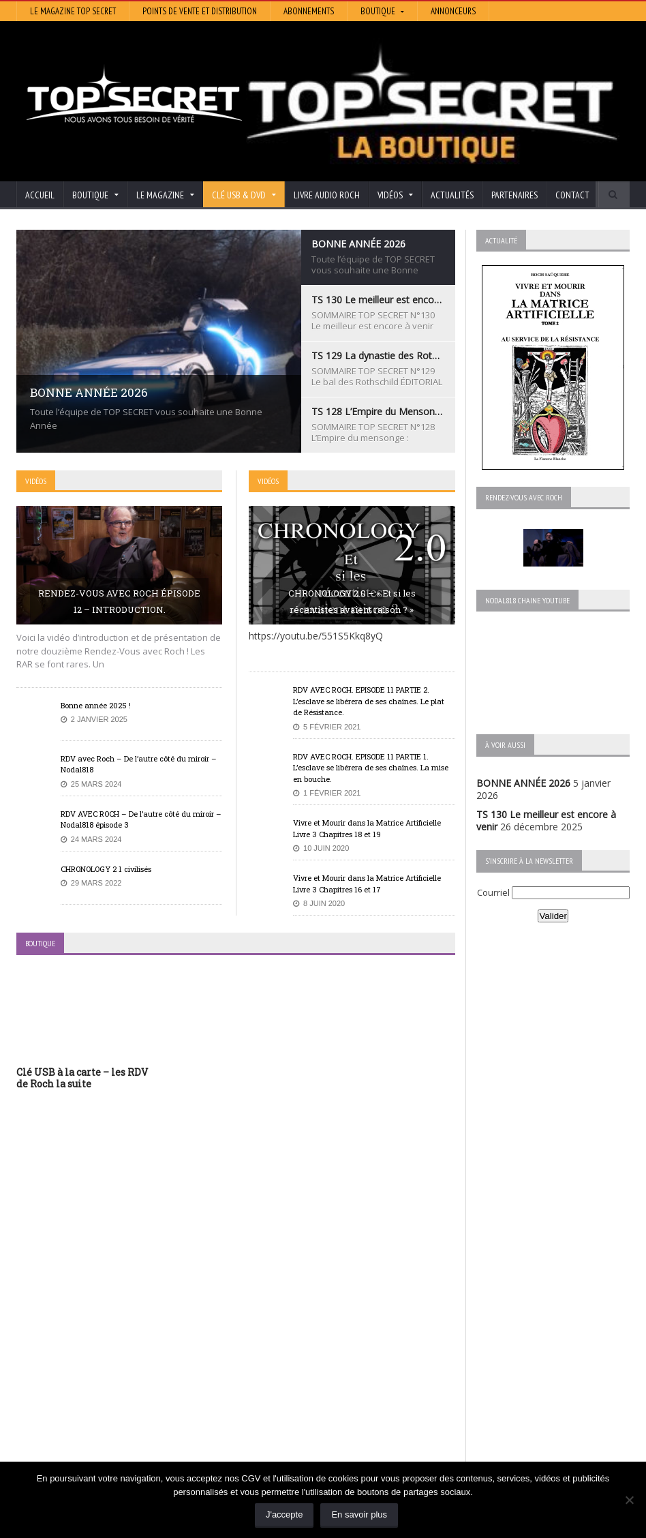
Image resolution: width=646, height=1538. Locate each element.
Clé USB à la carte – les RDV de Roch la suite (82, 1078)
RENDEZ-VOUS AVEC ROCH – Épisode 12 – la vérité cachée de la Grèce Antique (111, 1442)
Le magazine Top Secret (73, 11)
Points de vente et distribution (199, 11)
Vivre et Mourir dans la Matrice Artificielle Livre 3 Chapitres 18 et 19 (367, 828)
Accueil (40, 195)
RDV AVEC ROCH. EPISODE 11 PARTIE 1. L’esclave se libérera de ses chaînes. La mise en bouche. (370, 767)
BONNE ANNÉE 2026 (523, 782)
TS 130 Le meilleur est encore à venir (98, 1337)
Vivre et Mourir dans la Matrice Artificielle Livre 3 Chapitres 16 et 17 (367, 883)
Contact (572, 195)
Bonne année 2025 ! (96, 705)
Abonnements (308, 11)
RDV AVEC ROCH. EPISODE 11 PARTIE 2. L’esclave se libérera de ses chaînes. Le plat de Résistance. (368, 700)
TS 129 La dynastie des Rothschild (91, 1361)
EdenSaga (249, 1380)
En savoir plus (359, 1514)
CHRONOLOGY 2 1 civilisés (106, 869)
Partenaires (514, 195)
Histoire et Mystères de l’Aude (292, 1323)
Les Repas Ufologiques (277, 1399)
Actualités (452, 195)
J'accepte (284, 1514)
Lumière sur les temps (276, 1361)
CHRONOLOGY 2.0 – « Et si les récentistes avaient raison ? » (352, 601)
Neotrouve (251, 1371)
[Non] (629, 1500)
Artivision (247, 1342)
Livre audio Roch (327, 195)
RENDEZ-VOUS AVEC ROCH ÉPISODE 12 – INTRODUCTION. (119, 601)
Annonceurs (453, 11)
